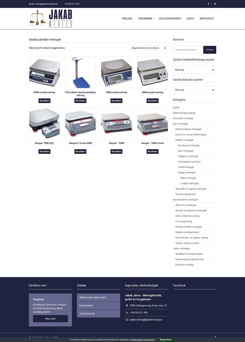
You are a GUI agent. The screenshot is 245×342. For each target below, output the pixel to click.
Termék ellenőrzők (185, 194)
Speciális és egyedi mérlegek (190, 188)
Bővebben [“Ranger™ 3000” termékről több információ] (116, 151)
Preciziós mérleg (184, 264)
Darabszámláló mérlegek (188, 226)
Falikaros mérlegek (188, 156)
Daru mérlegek (185, 150)
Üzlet (190, 18)
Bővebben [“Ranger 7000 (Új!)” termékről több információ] (44, 151)
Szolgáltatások (169, 18)
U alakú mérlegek (189, 183)
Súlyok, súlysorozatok (187, 243)
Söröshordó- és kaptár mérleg (191, 237)
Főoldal (127, 18)
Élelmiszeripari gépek (184, 112)
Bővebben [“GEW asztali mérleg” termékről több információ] (116, 101)
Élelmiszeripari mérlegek (188, 129)
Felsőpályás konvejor (189, 161)
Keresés (209, 50)
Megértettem (166, 340)
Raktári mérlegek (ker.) (187, 232)
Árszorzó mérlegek (185, 205)
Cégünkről (145, 18)
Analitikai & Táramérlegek (189, 253)
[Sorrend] (148, 48)
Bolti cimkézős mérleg (187, 215)
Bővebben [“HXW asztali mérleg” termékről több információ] (152, 101)
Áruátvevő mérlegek (188, 145)
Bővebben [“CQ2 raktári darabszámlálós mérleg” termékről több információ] (80, 101)
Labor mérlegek (181, 248)
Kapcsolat (207, 18)
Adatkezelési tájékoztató (92, 297)
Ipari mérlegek (180, 123)
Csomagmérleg (183, 221)
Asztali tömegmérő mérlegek (191, 210)
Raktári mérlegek (184, 140)
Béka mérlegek (188, 178)
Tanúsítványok (87, 313)
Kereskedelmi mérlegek (185, 199)
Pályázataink (86, 305)
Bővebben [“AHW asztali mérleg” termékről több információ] (44, 101)
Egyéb (176, 107)
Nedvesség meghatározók (189, 259)
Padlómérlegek (186, 167)
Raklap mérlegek (187, 172)
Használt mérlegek (183, 118)
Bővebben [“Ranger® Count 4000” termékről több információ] (80, 151)
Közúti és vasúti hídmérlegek (190, 134)
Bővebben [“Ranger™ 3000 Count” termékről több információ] (152, 151)
